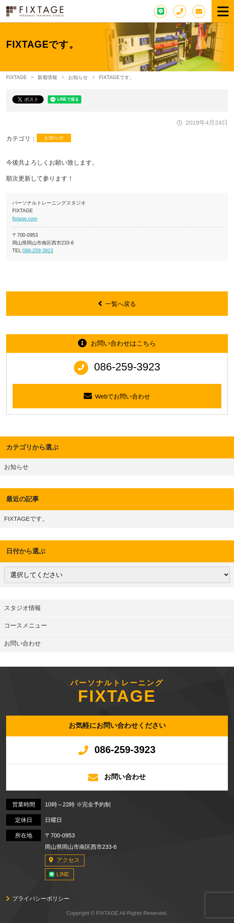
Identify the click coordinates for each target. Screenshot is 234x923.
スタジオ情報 (22, 607)
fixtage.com (24, 219)
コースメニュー (25, 625)
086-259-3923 (37, 250)
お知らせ (54, 138)
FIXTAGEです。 (26, 518)
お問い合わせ (22, 643)
